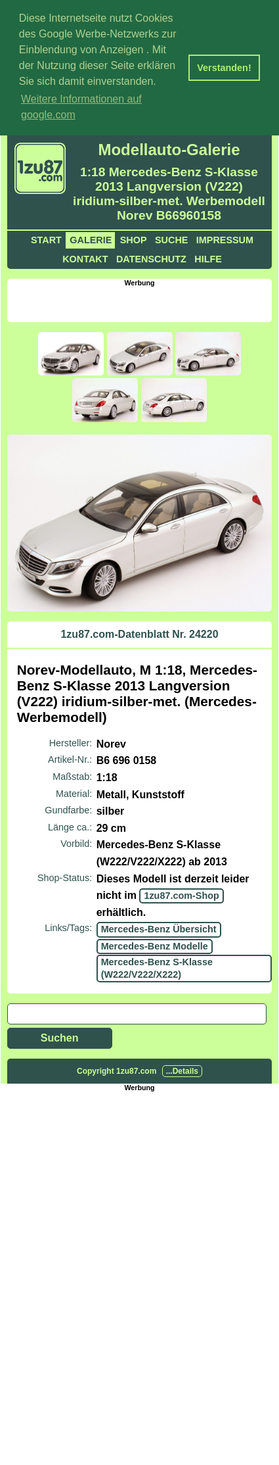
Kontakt (85, 257)
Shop (133, 238)
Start (46, 238)
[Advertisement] (143, 301)
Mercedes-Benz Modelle (154, 944)
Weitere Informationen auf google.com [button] (81, 106)
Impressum (224, 238)
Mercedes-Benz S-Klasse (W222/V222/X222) (157, 966)
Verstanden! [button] (224, 67)
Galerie (91, 238)
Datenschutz (151, 257)
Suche (171, 238)
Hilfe (208, 257)
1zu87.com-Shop (181, 894)
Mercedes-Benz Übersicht (159, 928)
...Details (182, 1069)
